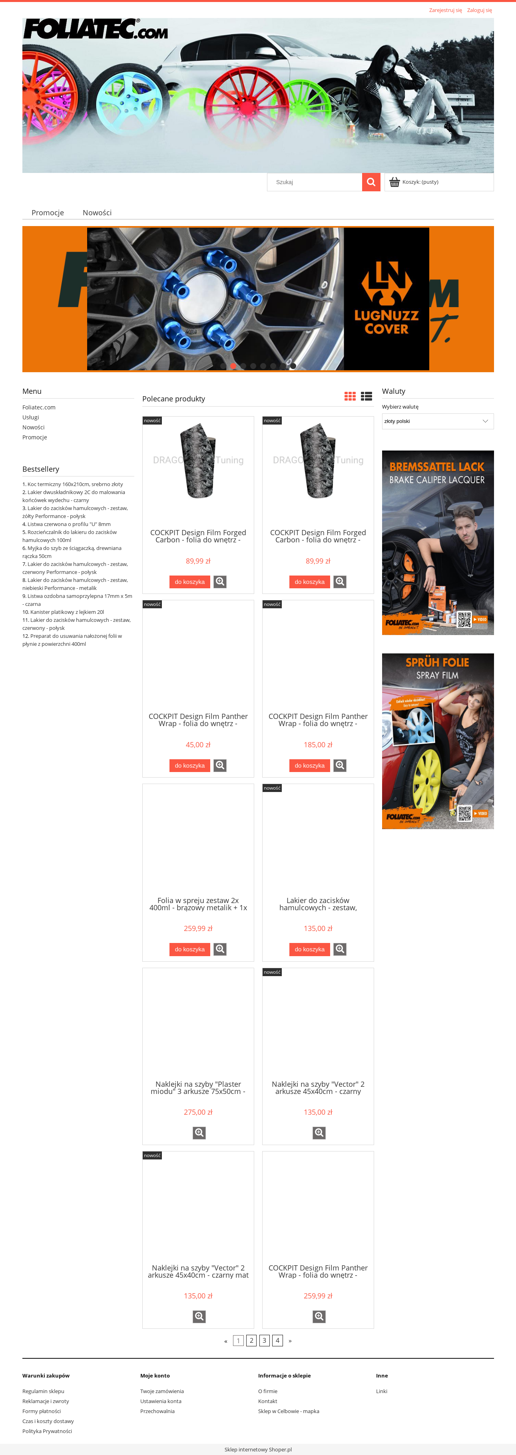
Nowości (33, 427)
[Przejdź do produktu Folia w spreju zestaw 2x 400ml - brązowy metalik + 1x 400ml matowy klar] (198, 839)
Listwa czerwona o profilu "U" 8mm (69, 524)
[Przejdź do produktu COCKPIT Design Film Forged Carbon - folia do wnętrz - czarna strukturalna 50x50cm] (318, 472)
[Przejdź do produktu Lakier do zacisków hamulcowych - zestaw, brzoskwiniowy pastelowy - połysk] (318, 839)
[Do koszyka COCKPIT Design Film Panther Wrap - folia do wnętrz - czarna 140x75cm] (309, 765)
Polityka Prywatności (47, 1431)
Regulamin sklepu (43, 1391)
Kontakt (267, 1401)
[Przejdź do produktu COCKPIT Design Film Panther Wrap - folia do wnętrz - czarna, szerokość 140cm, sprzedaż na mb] (318, 1207)
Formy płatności (41, 1411)
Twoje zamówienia (162, 1391)
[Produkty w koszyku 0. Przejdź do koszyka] (414, 181)
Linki (381, 1391)
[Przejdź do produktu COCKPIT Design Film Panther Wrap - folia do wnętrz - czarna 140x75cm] (318, 655)
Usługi (30, 417)
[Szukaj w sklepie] (316, 182)
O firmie (267, 1391)
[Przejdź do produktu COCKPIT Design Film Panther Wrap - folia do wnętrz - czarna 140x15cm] (198, 655)
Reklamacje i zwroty (45, 1401)
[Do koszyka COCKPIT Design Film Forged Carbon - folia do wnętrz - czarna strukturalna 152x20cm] (189, 582)
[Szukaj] (371, 182)
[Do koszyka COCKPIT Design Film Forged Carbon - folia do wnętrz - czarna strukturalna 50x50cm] (309, 582)
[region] (258, 299)
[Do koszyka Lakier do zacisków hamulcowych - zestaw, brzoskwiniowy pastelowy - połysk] (309, 949)
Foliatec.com (39, 407)
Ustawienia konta (160, 1401)
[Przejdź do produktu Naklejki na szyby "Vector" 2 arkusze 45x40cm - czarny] (318, 1023)
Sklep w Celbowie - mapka (288, 1411)
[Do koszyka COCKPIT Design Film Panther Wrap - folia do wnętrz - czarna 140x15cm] (189, 765)
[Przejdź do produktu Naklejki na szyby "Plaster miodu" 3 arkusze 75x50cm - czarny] (198, 1023)
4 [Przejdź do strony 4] (277, 1340)
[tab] (223, 366)
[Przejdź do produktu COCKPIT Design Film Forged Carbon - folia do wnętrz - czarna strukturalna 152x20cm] (198, 472)
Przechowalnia (157, 1411)
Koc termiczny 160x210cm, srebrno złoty (75, 484)
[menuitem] (48, 212)
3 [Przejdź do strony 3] (264, 1340)
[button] (220, 582)
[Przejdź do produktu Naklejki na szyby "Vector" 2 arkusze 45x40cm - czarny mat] (198, 1207)
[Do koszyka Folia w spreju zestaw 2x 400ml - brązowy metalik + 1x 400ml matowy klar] (189, 949)
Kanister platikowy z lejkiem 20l (67, 611)
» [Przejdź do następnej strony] (290, 1340)
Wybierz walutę (400, 406)
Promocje (34, 437)
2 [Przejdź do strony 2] (251, 1340)
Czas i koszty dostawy (48, 1421)
